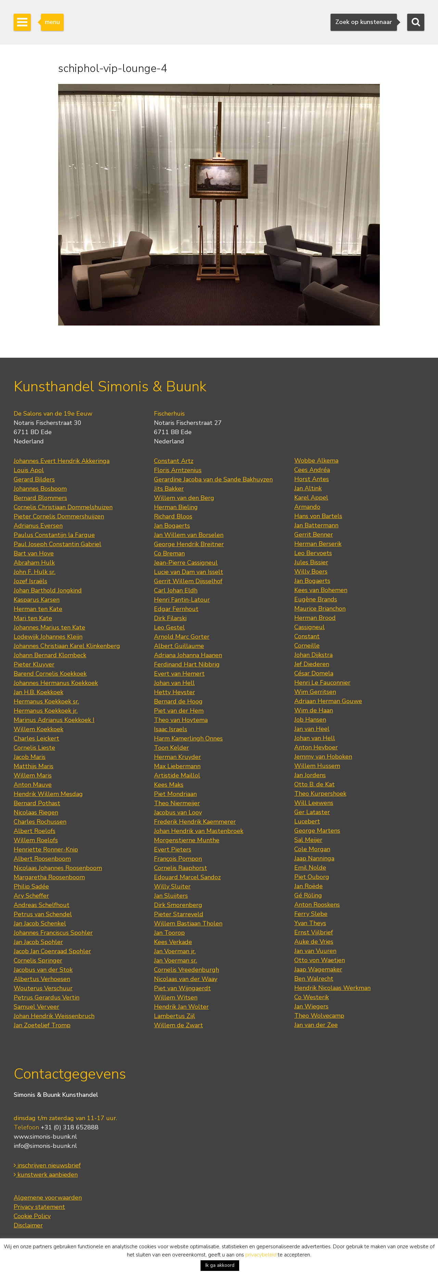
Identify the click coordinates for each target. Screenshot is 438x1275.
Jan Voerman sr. (175, 960)
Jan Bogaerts (172, 526)
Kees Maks (168, 785)
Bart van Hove (34, 553)
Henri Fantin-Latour (182, 600)
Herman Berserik (318, 544)
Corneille (307, 645)
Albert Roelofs (34, 831)
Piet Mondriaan (175, 794)
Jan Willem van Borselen (188, 535)
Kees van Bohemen (320, 590)
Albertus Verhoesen (42, 979)
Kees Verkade (173, 942)
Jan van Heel (312, 729)
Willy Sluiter (172, 886)
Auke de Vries (313, 941)
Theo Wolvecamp (319, 1016)
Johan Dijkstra (313, 655)
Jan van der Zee (316, 1025)
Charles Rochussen (40, 822)
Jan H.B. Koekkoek (38, 692)
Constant (307, 636)
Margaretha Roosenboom (49, 877)
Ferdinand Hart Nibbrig (187, 664)
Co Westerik (311, 997)
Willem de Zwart (178, 1025)
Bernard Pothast (37, 803)
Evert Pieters (172, 849)
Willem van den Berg (184, 498)
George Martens (317, 830)
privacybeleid (260, 1254)
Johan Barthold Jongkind (48, 590)
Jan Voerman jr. (175, 951)
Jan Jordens (310, 775)
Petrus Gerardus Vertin (46, 997)
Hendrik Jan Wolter (181, 1007)
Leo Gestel (169, 627)
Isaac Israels (170, 729)
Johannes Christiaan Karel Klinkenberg (67, 646)
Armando (307, 507)
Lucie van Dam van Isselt (188, 572)
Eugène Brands (315, 599)
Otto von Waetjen (319, 960)
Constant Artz (173, 461)
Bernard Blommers (40, 498)
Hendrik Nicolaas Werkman (332, 988)
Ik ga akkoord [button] (219, 1265)
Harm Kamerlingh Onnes (188, 738)
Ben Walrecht (313, 978)
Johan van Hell (174, 683)
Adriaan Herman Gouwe (328, 701)
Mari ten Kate (33, 618)
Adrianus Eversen (38, 526)
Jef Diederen (311, 664)
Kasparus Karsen (37, 600)
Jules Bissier (311, 562)
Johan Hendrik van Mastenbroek (198, 831)
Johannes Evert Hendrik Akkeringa (62, 461)
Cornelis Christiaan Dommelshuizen (63, 507)
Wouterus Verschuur (43, 988)
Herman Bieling (176, 507)
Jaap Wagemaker (318, 969)
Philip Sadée (31, 886)
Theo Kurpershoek (320, 793)
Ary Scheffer (31, 896)
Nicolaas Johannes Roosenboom (58, 868)
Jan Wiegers (311, 1006)
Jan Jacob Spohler (38, 942)
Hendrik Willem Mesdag (48, 794)
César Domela (313, 673)
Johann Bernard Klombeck (50, 655)
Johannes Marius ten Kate (49, 627)
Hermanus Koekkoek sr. (46, 701)
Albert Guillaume (179, 646)
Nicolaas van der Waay (185, 979)
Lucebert (307, 821)
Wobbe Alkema (316, 460)
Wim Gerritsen (315, 692)
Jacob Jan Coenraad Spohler (52, 951)
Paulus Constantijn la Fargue (54, 535)
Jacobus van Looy (178, 812)
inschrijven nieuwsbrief (47, 1165)
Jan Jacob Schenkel (40, 923)
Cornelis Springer (38, 960)
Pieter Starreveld (178, 914)
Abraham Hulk (34, 563)
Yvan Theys (310, 923)
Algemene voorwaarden (48, 1197)
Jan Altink (308, 488)
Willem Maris (33, 775)
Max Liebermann (177, 766)
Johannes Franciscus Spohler (53, 933)
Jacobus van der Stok (43, 970)
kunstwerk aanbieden (46, 1174)
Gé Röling (308, 895)
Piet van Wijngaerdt (182, 988)
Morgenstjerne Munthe (186, 840)
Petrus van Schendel (43, 914)
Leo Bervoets (313, 553)
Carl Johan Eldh (175, 590)
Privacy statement (39, 1207)
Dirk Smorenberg (178, 905)
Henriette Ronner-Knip (46, 849)
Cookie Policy (32, 1216)
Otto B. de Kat (314, 784)
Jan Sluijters (171, 896)
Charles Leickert (36, 738)
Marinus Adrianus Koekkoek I (54, 720)
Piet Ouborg (311, 877)
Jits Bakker (169, 489)
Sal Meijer (308, 840)
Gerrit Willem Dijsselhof (188, 581)
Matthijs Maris (33, 766)
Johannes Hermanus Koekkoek (56, 683)
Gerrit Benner (313, 534)
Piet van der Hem (179, 711)
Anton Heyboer (316, 747)
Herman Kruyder (177, 757)
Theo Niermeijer (177, 803)
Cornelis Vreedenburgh (186, 970)
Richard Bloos (173, 516)
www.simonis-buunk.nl (45, 1136)
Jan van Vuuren (315, 951)
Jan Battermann (316, 525)
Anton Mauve (33, 785)
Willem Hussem (317, 766)
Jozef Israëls (30, 581)
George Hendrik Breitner (189, 544)
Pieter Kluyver (34, 664)
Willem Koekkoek (38, 729)
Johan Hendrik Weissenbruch (54, 1016)
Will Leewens (313, 803)
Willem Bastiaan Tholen (188, 923)
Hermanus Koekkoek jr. (46, 711)
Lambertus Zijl (174, 1016)
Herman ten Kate (38, 609)
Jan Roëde (308, 886)
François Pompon (178, 859)
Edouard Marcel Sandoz (187, 877)
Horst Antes (311, 479)
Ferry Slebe (310, 914)
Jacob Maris (30, 757)
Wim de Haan (313, 710)
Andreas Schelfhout (41, 905)
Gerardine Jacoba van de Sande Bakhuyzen (213, 479)
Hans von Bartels (318, 516)
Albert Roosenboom (42, 859)
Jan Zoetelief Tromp (42, 1025)
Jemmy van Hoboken (323, 756)
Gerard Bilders (34, 479)
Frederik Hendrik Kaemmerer (195, 822)
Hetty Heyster (174, 692)
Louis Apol (29, 470)
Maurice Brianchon (320, 608)
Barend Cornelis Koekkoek (50, 674)
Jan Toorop (169, 933)
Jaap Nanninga (314, 858)
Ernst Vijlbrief (313, 932)
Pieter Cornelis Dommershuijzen (59, 516)
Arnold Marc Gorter (181, 637)
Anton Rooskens (317, 904)
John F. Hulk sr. (34, 572)
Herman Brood (315, 618)
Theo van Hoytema (181, 720)
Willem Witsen (175, 997)
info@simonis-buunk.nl (45, 1146)
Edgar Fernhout (176, 609)
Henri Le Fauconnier (322, 682)
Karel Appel (311, 497)
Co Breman (169, 553)
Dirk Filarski (170, 618)
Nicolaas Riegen (36, 812)
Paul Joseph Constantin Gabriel (57, 544)
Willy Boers (310, 571)
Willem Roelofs (36, 840)
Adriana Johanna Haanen (188, 655)
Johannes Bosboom (40, 489)
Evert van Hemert (179, 674)
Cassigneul (309, 627)
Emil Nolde (310, 867)
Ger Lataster (312, 812)
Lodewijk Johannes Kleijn (48, 637)
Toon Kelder (171, 748)
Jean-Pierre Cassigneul (186, 563)
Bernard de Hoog (178, 701)
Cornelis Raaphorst (180, 868)
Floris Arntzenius (178, 470)
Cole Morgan (312, 849)
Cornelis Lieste (34, 748)
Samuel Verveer (36, 1007)
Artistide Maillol (177, 775)
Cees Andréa (312, 470)
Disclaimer (28, 1225)
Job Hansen (310, 719)
